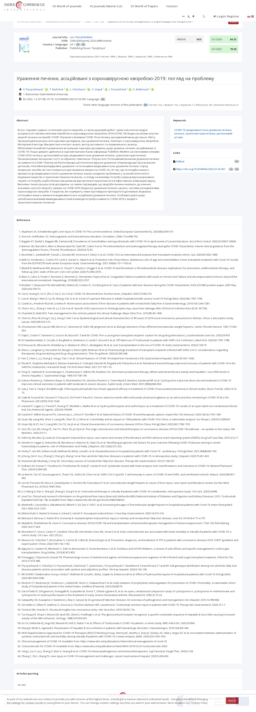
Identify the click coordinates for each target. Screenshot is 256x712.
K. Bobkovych (141, 89)
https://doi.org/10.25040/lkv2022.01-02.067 (200, 169)
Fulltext (180, 161)
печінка (179, 133)
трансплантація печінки (200, 133)
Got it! (232, 700)
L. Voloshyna (77, 89)
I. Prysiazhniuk (117, 89)
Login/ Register (226, 16)
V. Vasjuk (97, 89)
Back (233, 21)
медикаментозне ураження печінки (208, 130)
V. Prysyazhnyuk (33, 89)
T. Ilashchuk (56, 89)
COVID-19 (179, 130)
